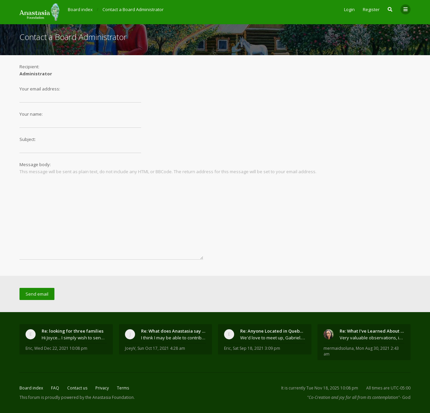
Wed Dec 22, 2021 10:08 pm (60, 348)
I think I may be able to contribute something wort (173, 338)
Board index (31, 388)
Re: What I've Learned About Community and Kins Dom (372, 331)
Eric (29, 348)
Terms (123, 388)
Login (349, 9)
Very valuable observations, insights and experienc (372, 338)
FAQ (55, 388)
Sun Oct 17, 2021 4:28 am (161, 348)
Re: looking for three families (72, 331)
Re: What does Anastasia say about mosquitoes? (173, 331)
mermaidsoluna (339, 348)
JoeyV (130, 348)
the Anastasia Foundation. (110, 397)
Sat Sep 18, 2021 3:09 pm (256, 348)
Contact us (77, 388)
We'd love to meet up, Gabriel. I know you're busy (272, 338)
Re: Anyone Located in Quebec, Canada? (272, 331)
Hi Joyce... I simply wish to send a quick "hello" (74, 338)
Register (371, 9)
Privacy (102, 388)
